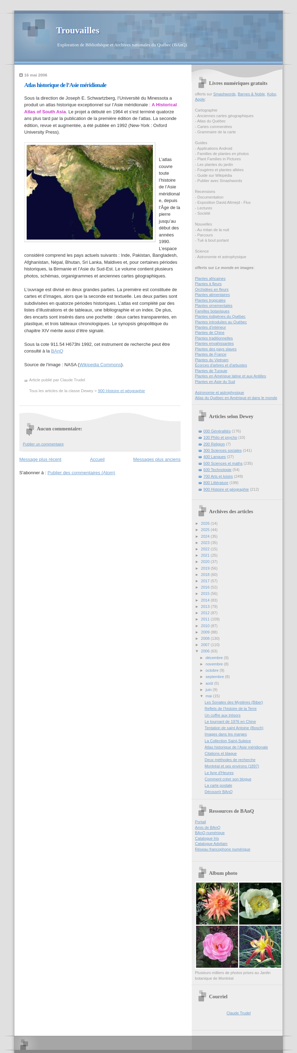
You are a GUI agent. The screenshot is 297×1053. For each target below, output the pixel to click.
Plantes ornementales (213, 305)
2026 (206, 523)
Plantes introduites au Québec (221, 322)
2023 (206, 543)
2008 (206, 638)
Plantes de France (211, 354)
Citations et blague (221, 753)
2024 (206, 536)
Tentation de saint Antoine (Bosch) (234, 728)
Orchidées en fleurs (212, 289)
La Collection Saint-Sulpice (228, 741)
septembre (215, 677)
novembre (214, 664)
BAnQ (57, 351)
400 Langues (214, 457)
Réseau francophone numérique (222, 849)
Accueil (97, 459)
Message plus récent (40, 459)
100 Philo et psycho (220, 437)
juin (208, 690)
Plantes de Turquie (211, 371)
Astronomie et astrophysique (219, 392)
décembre (214, 658)
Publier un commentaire (43, 444)
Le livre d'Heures (219, 773)
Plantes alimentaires (212, 295)
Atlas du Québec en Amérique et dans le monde (236, 398)
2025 (206, 530)
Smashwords (224, 94)
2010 (206, 626)
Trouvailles (77, 30)
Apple (200, 99)
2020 (206, 561)
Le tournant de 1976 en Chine (230, 721)
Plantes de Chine (209, 332)
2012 (206, 613)
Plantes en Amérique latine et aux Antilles (230, 376)
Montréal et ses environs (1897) (232, 766)
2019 (206, 568)
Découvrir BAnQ (219, 792)
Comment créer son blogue (228, 779)
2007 (206, 645)
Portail (200, 822)
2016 (206, 587)
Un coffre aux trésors (223, 715)
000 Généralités (217, 431)
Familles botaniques (212, 311)
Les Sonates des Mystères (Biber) (234, 702)
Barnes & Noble (251, 94)
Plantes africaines (210, 278)
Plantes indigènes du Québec (220, 316)
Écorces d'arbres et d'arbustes (221, 365)
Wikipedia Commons (100, 364)
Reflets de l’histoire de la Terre (231, 708)
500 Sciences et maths (223, 463)
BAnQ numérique (210, 833)
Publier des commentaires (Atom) (81, 472)
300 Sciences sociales (222, 450)
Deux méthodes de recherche (230, 760)
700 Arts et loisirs (218, 476)
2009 (206, 632)
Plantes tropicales (210, 300)
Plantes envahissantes (214, 343)
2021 (206, 555)
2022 (206, 549)
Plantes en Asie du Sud (215, 382)
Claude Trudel (239, 1013)
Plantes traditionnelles (214, 338)
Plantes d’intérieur (210, 327)
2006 (206, 651)
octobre (212, 670)
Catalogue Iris (207, 838)
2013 (206, 606)
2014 (206, 600)
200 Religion (214, 444)
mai (209, 696)
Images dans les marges (226, 734)
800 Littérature (215, 483)
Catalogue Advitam (211, 843)
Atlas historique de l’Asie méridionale (65, 85)
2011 (206, 619)
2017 (206, 581)
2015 (206, 593)
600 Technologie (217, 470)
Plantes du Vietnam (212, 360)
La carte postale (218, 785)
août (209, 683)
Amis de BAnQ (207, 827)
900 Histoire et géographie (121, 391)
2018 (206, 574)
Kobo (271, 94)
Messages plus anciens (157, 459)
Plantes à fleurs (208, 284)
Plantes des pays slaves (216, 349)
